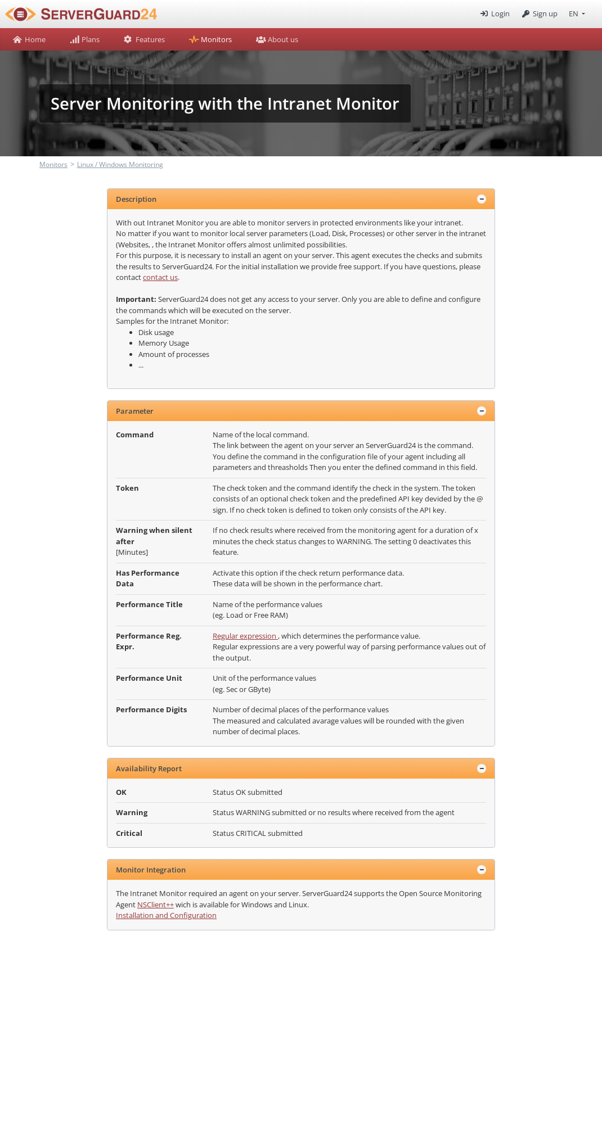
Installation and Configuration (166, 915)
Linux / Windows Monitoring (120, 164)
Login (494, 13)
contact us (160, 277)
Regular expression (245, 636)
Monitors (53, 164)
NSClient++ (155, 904)
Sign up (539, 13)
